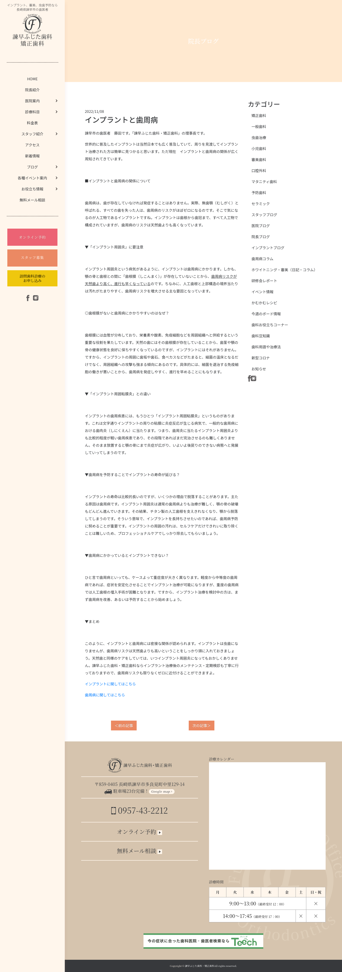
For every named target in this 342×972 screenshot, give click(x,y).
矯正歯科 (259, 115)
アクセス (32, 144)
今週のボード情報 (266, 313)
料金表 (32, 122)
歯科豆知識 (261, 335)
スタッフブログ (264, 214)
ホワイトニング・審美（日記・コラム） (285, 269)
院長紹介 (32, 89)
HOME (32, 78)
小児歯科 (259, 148)
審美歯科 (259, 159)
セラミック (261, 203)
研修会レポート (264, 280)
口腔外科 (259, 170)
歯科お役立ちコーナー (270, 324)
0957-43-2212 (139, 810)
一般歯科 (259, 126)
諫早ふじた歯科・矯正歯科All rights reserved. (211, 966)
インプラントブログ (268, 247)
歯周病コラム (263, 258)
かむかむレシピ (264, 302)
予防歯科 (259, 192)
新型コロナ (261, 357)
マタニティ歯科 (264, 181)
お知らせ (259, 368)
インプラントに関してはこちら (110, 683)
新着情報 (32, 155)
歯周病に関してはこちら (105, 694)
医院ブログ (261, 225)
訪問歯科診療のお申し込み (32, 278)
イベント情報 (263, 291)
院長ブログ (261, 236)
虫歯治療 (259, 137)
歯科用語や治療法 (266, 346)
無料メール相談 (32, 199)
